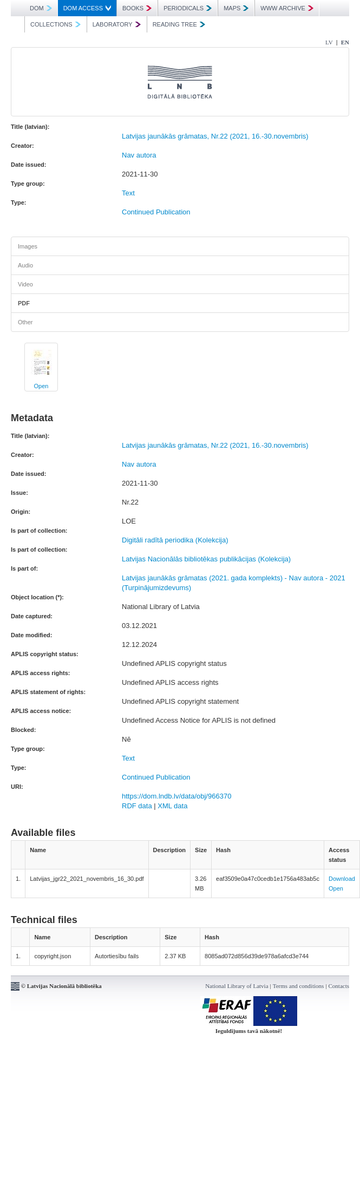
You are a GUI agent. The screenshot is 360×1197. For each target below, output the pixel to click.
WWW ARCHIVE (286, 8)
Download (342, 878)
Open (41, 386)
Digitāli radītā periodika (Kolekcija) (175, 540)
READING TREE (179, 24)
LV (329, 42)
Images (27, 246)
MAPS (236, 8)
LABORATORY (117, 24)
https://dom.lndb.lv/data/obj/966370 (176, 796)
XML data (172, 806)
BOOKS (137, 8)
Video (25, 284)
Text (128, 193)
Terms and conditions (298, 986)
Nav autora (139, 155)
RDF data (137, 806)
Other (25, 322)
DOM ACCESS (87, 8)
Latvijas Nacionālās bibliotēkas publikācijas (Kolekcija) (206, 559)
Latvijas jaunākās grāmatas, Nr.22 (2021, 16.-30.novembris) (215, 136)
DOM (41, 8)
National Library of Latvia (236, 986)
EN (345, 42)
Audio (25, 265)
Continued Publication (156, 212)
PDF (24, 303)
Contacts (339, 986)
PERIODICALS (187, 8)
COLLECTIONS (55, 24)
